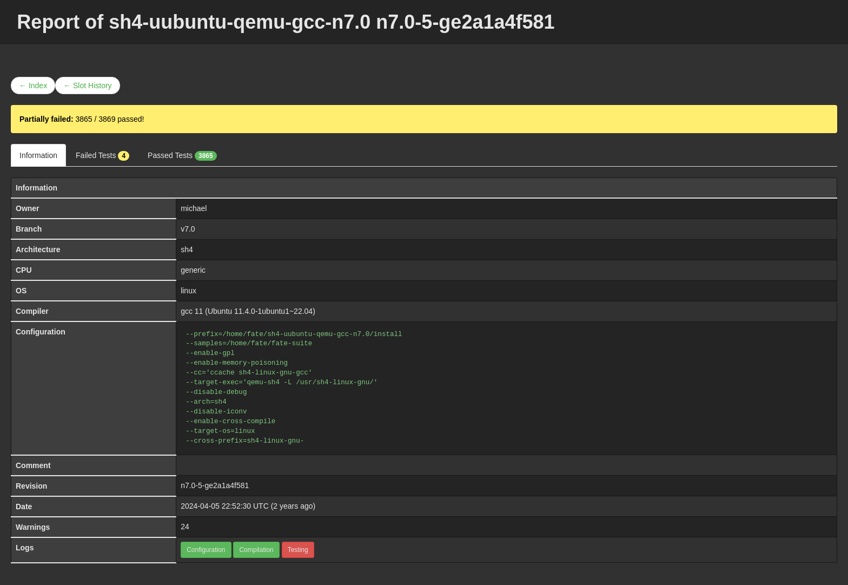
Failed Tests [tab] (102, 156)
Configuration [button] (206, 550)
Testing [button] (298, 550)
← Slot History (87, 85)
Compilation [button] (256, 550)
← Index (33, 85)
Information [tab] (38, 155)
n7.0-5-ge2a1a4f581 (215, 485)
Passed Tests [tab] (182, 156)
